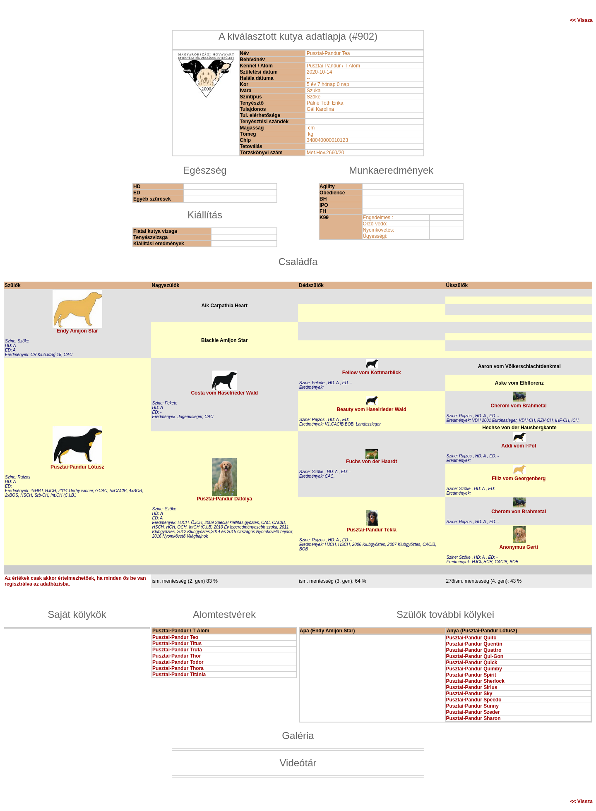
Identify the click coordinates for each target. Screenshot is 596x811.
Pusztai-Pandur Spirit (471, 675)
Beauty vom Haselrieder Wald (371, 409)
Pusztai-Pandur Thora (178, 668)
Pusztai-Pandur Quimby (474, 669)
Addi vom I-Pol (518, 446)
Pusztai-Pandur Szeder (473, 712)
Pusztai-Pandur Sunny (472, 706)
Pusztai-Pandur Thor (176, 656)
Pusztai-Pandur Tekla (372, 530)
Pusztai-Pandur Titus (177, 643)
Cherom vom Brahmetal (519, 406)
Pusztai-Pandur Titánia (179, 674)
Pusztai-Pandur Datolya (224, 499)
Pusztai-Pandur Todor (178, 662)
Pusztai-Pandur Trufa (177, 650)
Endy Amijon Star (77, 331)
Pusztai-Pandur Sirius (471, 687)
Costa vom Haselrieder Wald (224, 393)
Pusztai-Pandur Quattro (474, 650)
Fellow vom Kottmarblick (371, 373)
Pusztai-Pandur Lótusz (77, 467)
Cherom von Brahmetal (518, 511)
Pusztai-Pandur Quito (471, 638)
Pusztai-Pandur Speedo (474, 700)
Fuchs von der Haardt (371, 461)
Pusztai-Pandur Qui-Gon (475, 656)
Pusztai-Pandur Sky (469, 693)
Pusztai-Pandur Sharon (473, 718)
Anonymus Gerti (519, 547)
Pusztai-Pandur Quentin (474, 644)
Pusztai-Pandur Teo (175, 637)
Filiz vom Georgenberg (519, 478)
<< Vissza (581, 20)
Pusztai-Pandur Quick (471, 662)
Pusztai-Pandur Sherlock (475, 681)
